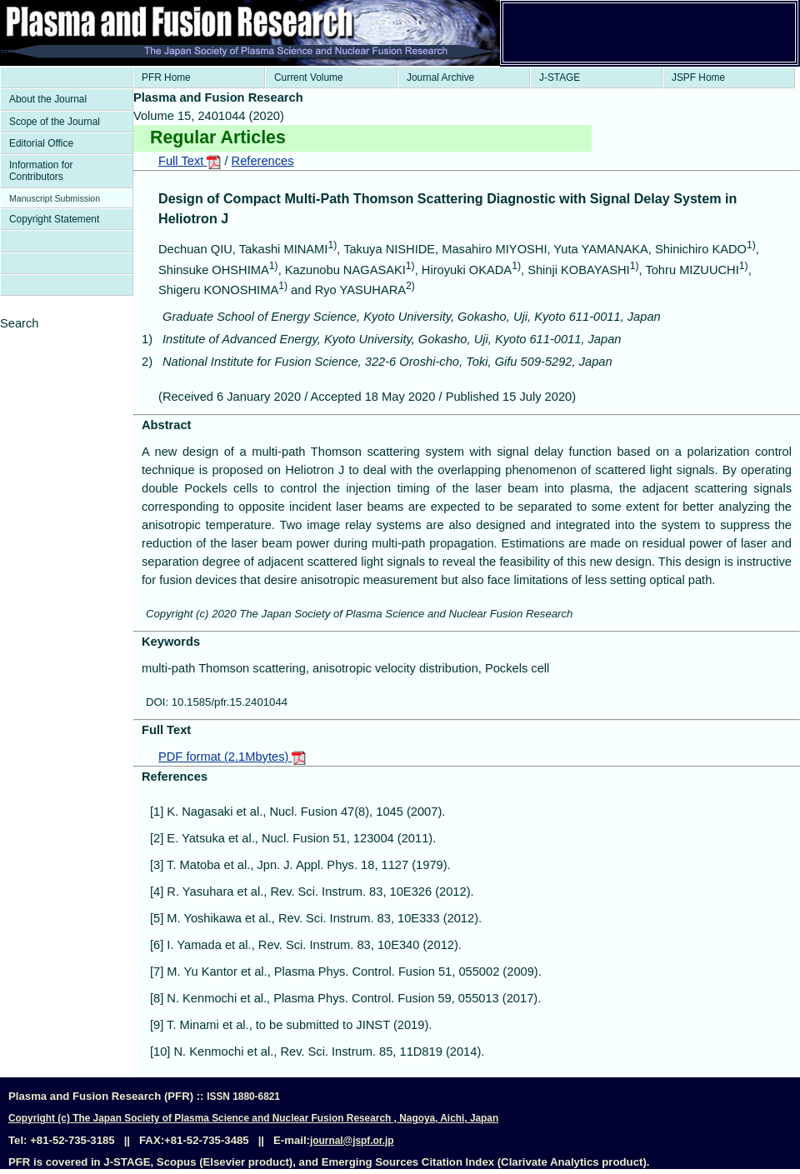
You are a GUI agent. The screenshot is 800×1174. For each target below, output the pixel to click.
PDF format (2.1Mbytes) (232, 756)
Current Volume (308, 77)
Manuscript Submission (54, 198)
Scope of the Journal (54, 121)
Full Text (189, 160)
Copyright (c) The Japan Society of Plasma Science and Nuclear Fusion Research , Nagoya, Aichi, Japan (253, 1118)
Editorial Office (41, 143)
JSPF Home (698, 77)
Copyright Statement (54, 219)
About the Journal (48, 99)
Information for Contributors (41, 170)
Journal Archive (440, 77)
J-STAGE (559, 77)
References (263, 160)
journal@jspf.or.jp (352, 1141)
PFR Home (166, 77)
